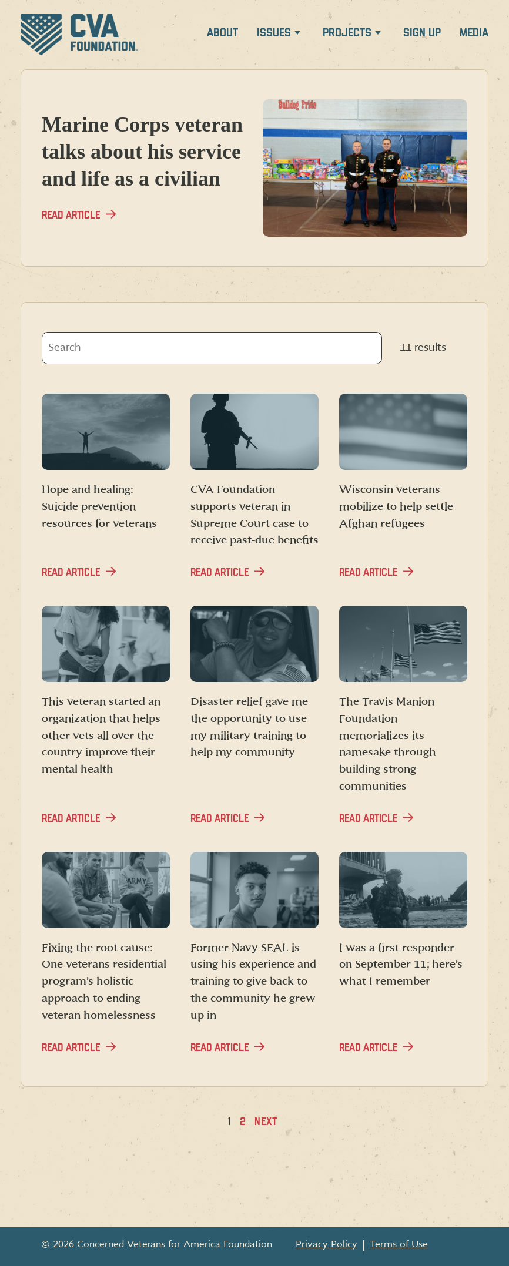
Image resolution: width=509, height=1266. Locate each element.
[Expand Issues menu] (297, 35)
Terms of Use (399, 1244)
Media (474, 33)
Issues (274, 33)
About (222, 33)
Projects (347, 33)
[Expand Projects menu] (377, 35)
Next (265, 1121)
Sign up (422, 33)
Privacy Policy (326, 1244)
